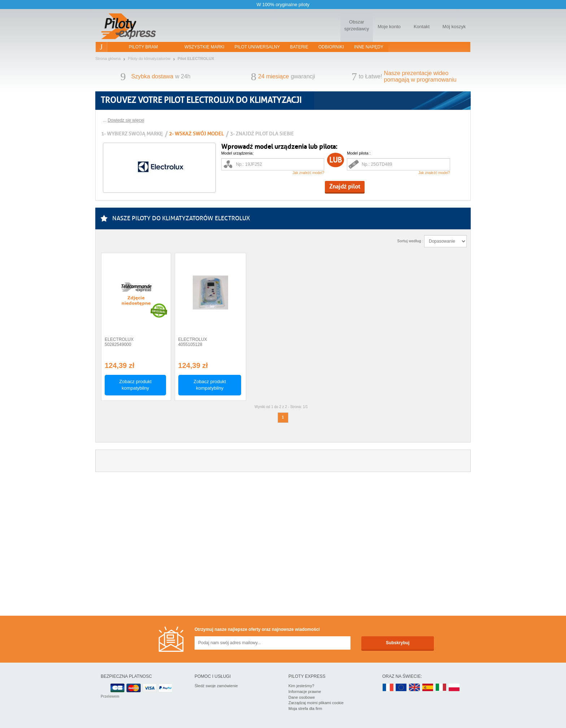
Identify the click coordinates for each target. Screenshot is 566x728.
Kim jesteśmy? (301, 686)
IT (441, 687)
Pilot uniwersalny (257, 46)
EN (401, 687)
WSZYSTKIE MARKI (204, 46)
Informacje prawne (304, 691)
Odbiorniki (331, 46)
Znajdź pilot (344, 186)
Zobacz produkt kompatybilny (135, 385)
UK (415, 687)
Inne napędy (368, 46)
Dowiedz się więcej (126, 120)
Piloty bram (143, 46)
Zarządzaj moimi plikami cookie (316, 703)
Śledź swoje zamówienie (216, 686)
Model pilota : (358, 153)
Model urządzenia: (237, 153)
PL (454, 687)
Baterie (299, 46)
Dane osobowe (301, 697)
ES (428, 687)
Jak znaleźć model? (308, 173)
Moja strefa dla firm (305, 708)
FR (388, 687)
